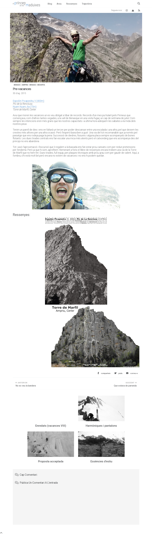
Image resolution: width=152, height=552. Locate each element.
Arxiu (59, 3)
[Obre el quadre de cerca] (138, 3)
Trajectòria (87, 3)
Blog (50, 3)
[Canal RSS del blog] (139, 10)
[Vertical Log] (133, 10)
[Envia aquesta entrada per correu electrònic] (131, 373)
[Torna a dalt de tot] (1, 533)
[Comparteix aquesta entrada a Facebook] (104, 373)
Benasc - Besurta (37, 85)
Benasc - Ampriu (21, 85)
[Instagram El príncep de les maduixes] (127, 10)
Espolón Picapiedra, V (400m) (28, 100)
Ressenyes (71, 3)
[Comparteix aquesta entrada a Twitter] (118, 373)
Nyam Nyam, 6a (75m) (24, 106)
